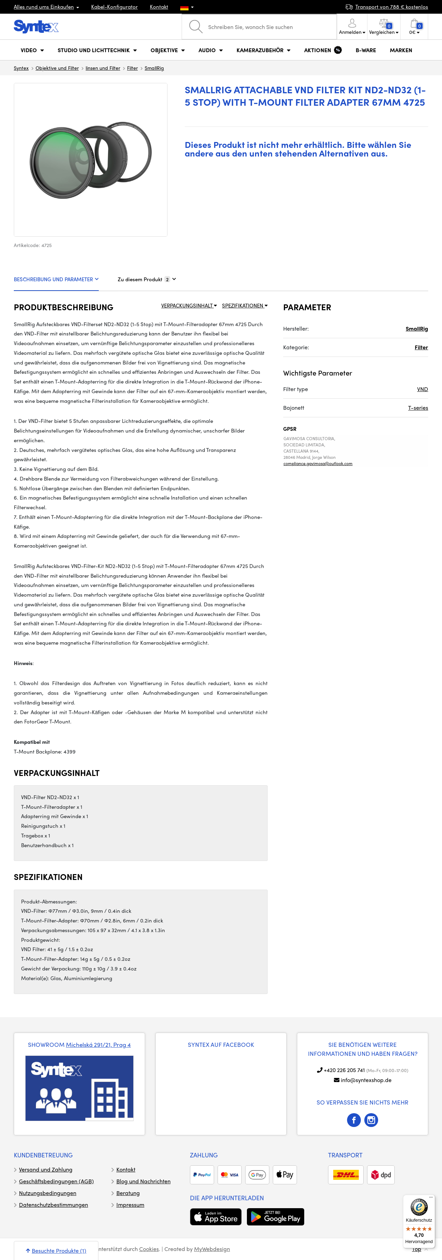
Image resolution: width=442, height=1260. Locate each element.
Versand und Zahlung (46, 1169)
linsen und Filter (103, 67)
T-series (418, 407)
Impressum (130, 1205)
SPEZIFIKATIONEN (245, 305)
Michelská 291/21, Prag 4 (98, 1044)
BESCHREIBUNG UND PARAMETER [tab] (56, 279)
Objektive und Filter (57, 67)
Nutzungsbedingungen (47, 1193)
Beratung (128, 1193)
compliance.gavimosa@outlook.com (318, 463)
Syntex (21, 67)
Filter (132, 67)
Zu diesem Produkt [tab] (147, 279)
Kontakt (159, 6)
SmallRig (154, 67)
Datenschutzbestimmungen (53, 1205)
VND (422, 389)
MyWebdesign (212, 1249)
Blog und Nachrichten (143, 1181)
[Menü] (431, 1199)
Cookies (149, 1249)
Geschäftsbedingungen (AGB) (56, 1181)
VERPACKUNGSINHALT (189, 305)
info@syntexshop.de (366, 1080)
